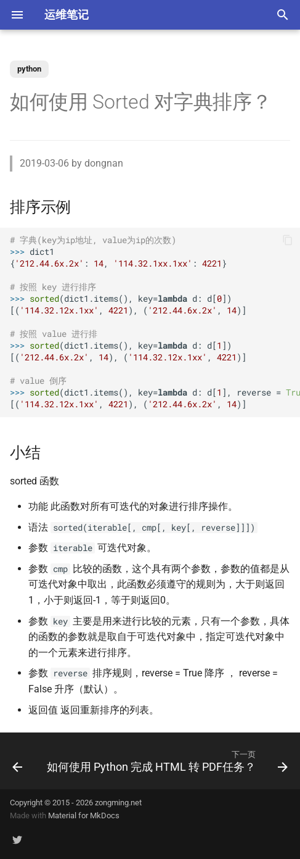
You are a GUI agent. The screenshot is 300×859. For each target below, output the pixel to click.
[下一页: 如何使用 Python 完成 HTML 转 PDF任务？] (166, 761)
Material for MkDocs (84, 815)
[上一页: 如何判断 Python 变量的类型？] (17, 761)
